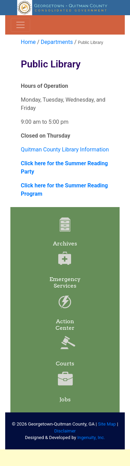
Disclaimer (65, 431)
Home (28, 42)
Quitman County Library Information (65, 149)
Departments (57, 42)
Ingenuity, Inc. (91, 437)
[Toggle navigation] (20, 25)
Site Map (107, 424)
